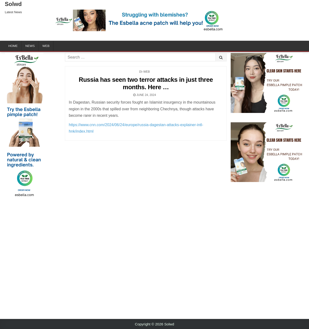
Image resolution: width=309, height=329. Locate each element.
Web (46, 46)
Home (13, 46)
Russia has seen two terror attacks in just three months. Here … (146, 83)
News (30, 46)
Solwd (13, 4)
